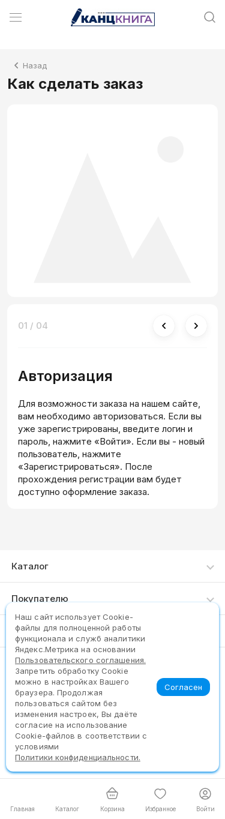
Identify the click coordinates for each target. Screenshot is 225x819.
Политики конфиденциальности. (77, 757)
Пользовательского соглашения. (80, 660)
